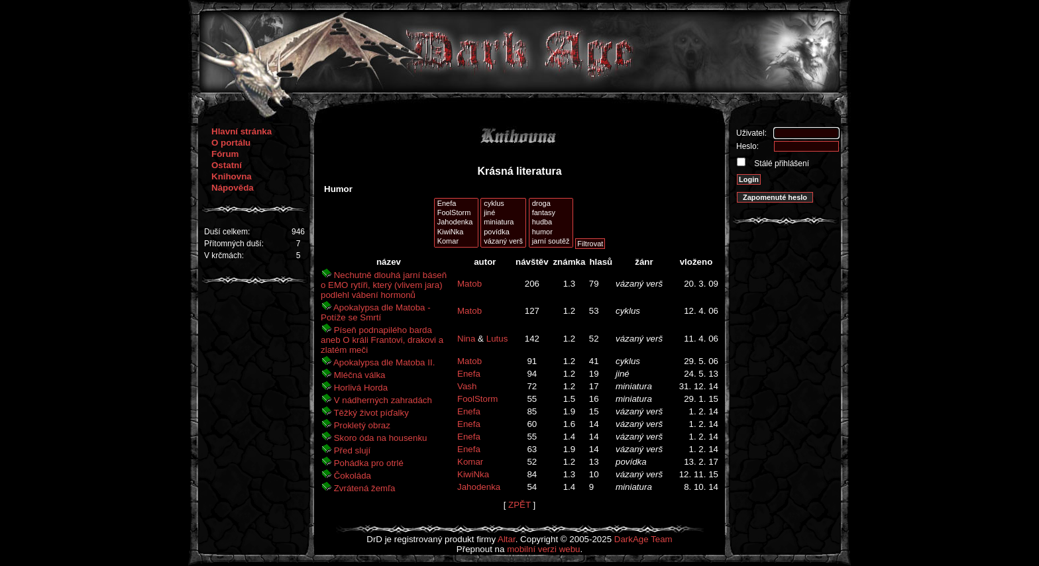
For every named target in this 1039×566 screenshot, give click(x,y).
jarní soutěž (551, 241)
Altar (507, 539)
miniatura (503, 222)
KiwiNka (456, 232)
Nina (466, 339)
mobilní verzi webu (543, 549)
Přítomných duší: (234, 243)
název (388, 262)
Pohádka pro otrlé (362, 463)
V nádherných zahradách (376, 400)
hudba (551, 222)
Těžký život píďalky (365, 413)
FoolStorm (456, 213)
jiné (503, 213)
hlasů (600, 262)
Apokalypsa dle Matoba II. (378, 362)
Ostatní (226, 165)
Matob (469, 284)
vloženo (696, 262)
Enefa (456, 204)
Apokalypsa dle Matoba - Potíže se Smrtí (376, 312)
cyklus (503, 204)
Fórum (225, 154)
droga (551, 204)
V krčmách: (224, 255)
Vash (466, 386)
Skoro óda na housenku (374, 438)
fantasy (551, 213)
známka (569, 262)
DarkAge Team (643, 539)
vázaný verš (503, 241)
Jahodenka (456, 222)
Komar (456, 241)
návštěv (532, 262)
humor (551, 232)
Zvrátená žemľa (358, 488)
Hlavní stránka (241, 131)
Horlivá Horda (354, 388)
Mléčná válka (353, 375)
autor (485, 262)
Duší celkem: (227, 231)
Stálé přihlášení (780, 163)
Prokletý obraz (355, 425)
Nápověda (232, 188)
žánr (644, 262)
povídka (503, 232)
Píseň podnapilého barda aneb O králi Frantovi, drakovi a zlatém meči (382, 340)
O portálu (230, 143)
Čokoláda (346, 476)
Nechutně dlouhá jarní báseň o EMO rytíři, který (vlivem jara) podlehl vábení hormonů (384, 285)
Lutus (497, 339)
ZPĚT (519, 505)
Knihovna (231, 176)
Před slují (345, 450)
